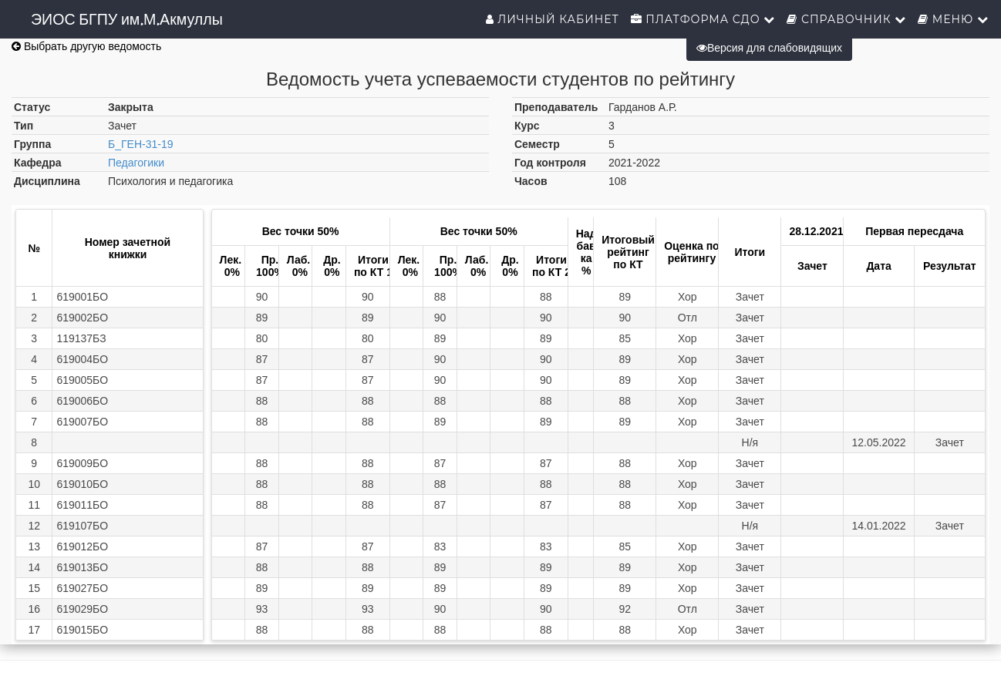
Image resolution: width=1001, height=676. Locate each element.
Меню (953, 19)
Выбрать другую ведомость (86, 46)
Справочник (846, 19)
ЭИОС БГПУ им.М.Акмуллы (127, 19)
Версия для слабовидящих (769, 48)
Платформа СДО (703, 19)
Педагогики (136, 162)
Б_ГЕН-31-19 (140, 144)
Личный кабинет (552, 19)
